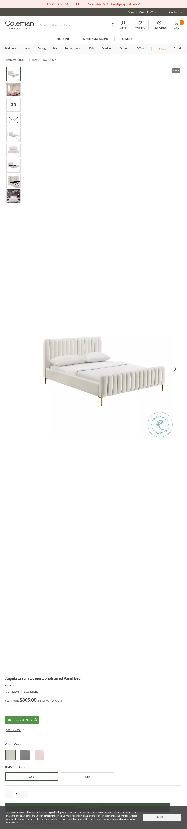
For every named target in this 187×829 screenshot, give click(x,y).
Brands (178, 48)
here (16, 822)
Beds (34, 59)
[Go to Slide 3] (13, 105)
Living (27, 48)
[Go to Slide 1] (13, 74)
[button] (123, 25)
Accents (124, 48)
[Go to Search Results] (113, 25)
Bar (55, 48)
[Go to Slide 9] (13, 196)
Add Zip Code (15, 729)
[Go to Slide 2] (13, 89)
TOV (11, 685)
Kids (91, 48)
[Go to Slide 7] (13, 166)
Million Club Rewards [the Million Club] (94, 39)
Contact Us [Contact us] (175, 12)
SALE (162, 48)
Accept (162, 817)
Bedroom (10, 48)
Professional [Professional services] (62, 39)
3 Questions (31, 691)
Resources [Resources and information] (126, 39)
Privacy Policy (99, 819)
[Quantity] (16, 794)
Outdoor (107, 48)
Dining (42, 48)
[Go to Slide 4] (13, 120)
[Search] (77, 25)
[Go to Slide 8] (13, 181)
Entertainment (73, 48)
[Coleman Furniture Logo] (19, 28)
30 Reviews (12, 691)
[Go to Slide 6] (13, 150)
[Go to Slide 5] (13, 135)
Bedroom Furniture (16, 59)
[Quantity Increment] (24, 794)
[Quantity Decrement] (9, 794)
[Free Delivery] (22, 720)
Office (140, 48)
